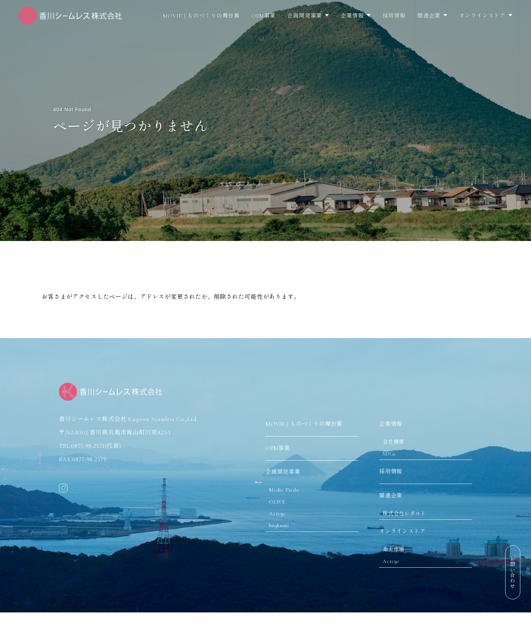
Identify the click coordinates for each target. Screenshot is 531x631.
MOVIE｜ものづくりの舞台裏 (201, 15)
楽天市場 (397, 559)
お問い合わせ (512, 572)
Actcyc (280, 518)
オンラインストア (482, 15)
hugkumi (282, 531)
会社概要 (397, 439)
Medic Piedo (287, 490)
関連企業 (428, 15)
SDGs (392, 453)
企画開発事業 (304, 15)
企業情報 (352, 15)
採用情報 (394, 15)
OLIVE (280, 504)
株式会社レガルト (409, 519)
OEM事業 (263, 15)
